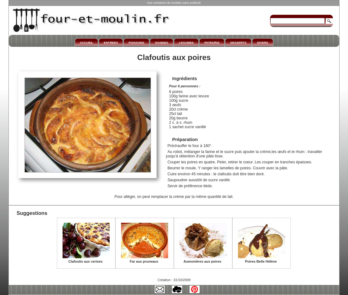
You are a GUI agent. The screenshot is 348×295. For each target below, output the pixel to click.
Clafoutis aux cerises (86, 259)
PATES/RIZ (211, 42)
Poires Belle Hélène (261, 259)
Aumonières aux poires (203, 259)
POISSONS (136, 42)
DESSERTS (238, 42)
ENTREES (111, 42)
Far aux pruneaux (144, 259)
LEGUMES (186, 42)
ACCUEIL (86, 42)
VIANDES (161, 42)
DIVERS (262, 42)
